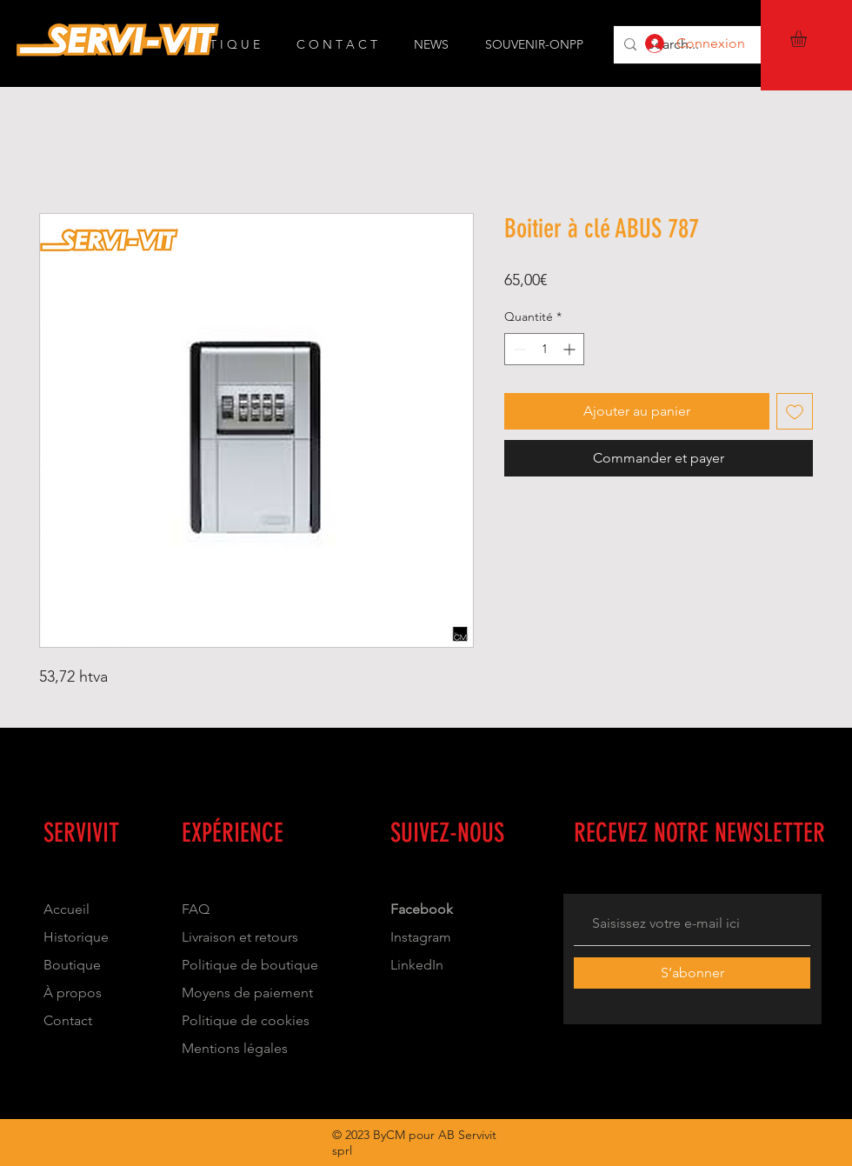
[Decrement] (518, 349)
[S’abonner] (692, 973)
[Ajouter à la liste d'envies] (794, 411)
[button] (808, 38)
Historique (76, 937)
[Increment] (571, 349)
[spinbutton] (544, 349)
